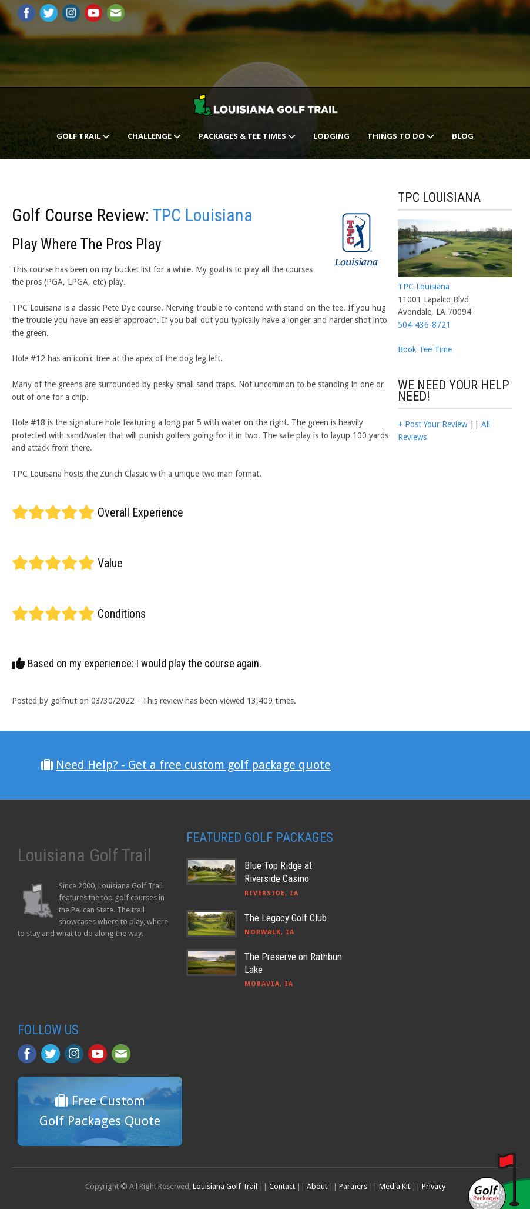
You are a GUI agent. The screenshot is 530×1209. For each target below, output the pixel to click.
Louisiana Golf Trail (225, 1186)
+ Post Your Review (432, 424)
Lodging (331, 136)
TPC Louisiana (203, 215)
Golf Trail (83, 136)
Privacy (433, 1186)
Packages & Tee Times (247, 136)
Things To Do (400, 136)
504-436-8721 (424, 324)
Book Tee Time (425, 349)
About (317, 1186)
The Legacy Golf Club (285, 918)
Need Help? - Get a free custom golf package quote (193, 765)
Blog (463, 136)
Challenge (154, 136)
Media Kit (394, 1186)
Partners (353, 1186)
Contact (282, 1186)
